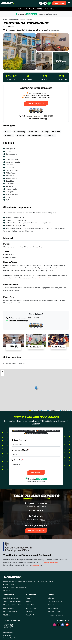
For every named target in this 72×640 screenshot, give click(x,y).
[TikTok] (58, 624)
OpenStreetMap (45, 410)
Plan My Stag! (58, 3)
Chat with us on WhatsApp (36, 119)
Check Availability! (36, 103)
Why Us (28, 601)
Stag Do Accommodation (12, 605)
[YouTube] (67, 624)
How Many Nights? (20, 450)
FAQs (43, 519)
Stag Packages (8, 608)
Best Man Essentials (10, 611)
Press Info (51, 605)
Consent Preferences (55, 615)
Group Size (17, 460)
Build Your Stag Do (36, 530)
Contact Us (6, 590)
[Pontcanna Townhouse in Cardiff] (19, 51)
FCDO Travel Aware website (48, 562)
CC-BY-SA (58, 410)
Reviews (29, 611)
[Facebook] (62, 624)
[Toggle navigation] (69, 3)
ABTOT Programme (55, 601)
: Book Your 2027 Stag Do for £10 (36, 9)
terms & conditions (45, 278)
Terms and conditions (10, 638)
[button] (45, 3)
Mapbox (70, 410)
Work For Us (30, 615)
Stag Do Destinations (10, 598)
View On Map (55, 30)
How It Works (30, 605)
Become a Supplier (55, 611)
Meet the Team (31, 608)
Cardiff (5, 19)
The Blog (6, 615)
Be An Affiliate (53, 608)
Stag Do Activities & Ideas (12, 601)
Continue (36, 472)
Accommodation (13, 19)
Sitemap (51, 598)
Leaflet (31, 410)
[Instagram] (54, 624)
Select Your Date (19, 440)
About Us (29, 598)
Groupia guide (36, 565)
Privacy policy (8, 633)
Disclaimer (7, 635)
